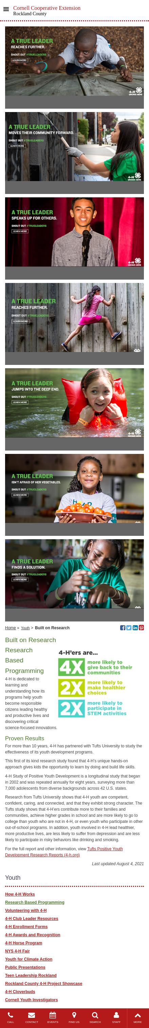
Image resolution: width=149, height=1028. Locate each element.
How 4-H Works (20, 894)
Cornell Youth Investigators (31, 1000)
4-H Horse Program (23, 943)
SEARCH (95, 1018)
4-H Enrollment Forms (26, 926)
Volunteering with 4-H (25, 910)
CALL (10, 1018)
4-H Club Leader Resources (31, 918)
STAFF (116, 1018)
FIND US (74, 1018)
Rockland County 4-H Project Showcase (43, 983)
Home (10, 628)
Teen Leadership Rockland (31, 975)
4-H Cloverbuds (20, 991)
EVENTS (53, 1018)
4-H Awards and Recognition (32, 935)
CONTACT (31, 1018)
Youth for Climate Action (28, 959)
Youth (25, 628)
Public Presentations (25, 967)
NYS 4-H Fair (17, 951)
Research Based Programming (34, 902)
